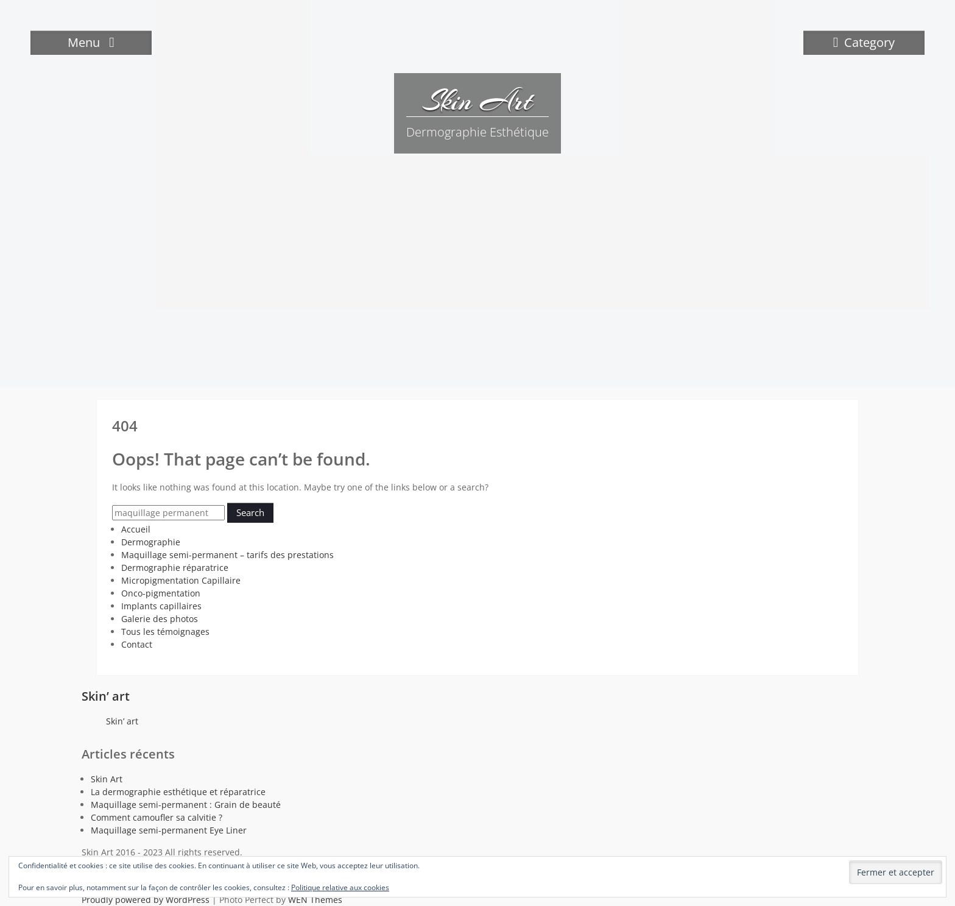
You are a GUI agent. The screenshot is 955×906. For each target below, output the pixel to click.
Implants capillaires (161, 606)
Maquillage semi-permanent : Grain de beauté (186, 804)
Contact (136, 644)
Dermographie (150, 542)
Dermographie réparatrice (174, 567)
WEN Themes (315, 899)
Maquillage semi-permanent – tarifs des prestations (227, 555)
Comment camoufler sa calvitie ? (156, 817)
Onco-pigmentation (160, 593)
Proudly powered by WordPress (146, 899)
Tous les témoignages (165, 631)
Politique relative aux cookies (340, 887)
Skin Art (477, 100)
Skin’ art (106, 696)
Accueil (135, 529)
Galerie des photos (159, 619)
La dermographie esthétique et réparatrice (178, 792)
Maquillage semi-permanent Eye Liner (169, 830)
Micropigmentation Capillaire (181, 580)
